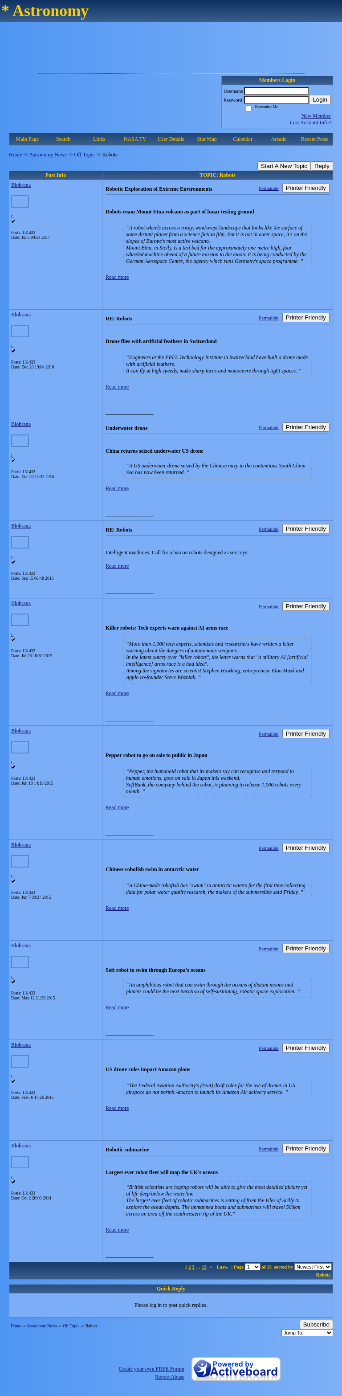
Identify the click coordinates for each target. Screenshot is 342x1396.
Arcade (279, 139)
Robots (323, 1274)
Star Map (206, 139)
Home (15, 154)
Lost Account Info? (310, 122)
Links (99, 139)
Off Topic (84, 154)
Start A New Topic (284, 166)
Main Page (27, 139)
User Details (171, 139)
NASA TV (135, 139)
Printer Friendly (306, 187)
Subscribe (316, 1324)
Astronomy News (47, 154)
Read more (117, 277)
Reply (322, 166)
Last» (223, 1266)
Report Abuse (169, 1377)
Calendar (242, 139)
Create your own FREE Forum (151, 1369)
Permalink (268, 188)
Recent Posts (315, 139)
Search (63, 139)
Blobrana (21, 185)
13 (204, 1266)
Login (320, 99)
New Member (316, 116)
